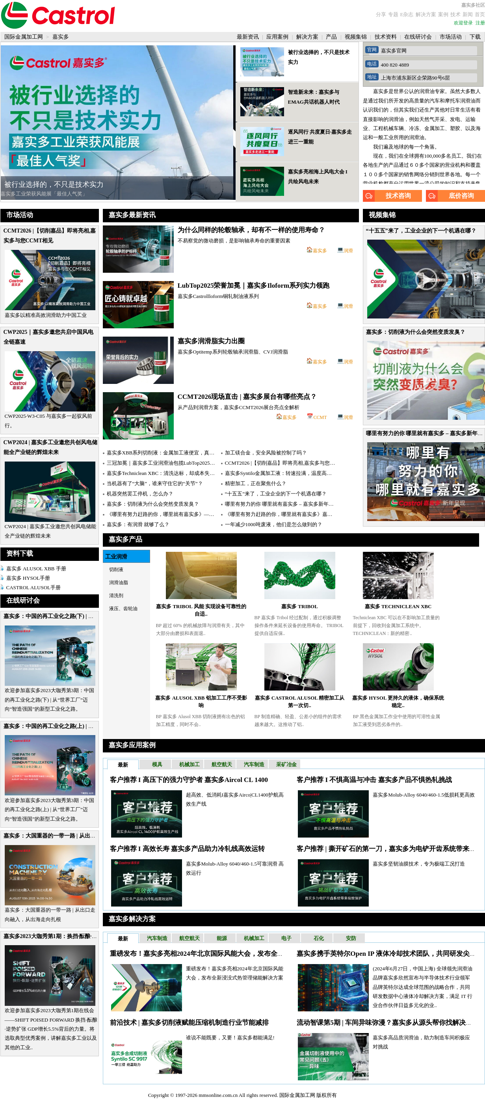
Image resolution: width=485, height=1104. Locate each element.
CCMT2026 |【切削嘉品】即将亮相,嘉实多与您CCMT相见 (290, 463)
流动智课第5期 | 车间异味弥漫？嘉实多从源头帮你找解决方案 (388, 1022)
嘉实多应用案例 (132, 745)
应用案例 (278, 37)
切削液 (116, 569)
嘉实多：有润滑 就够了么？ (138, 524)
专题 (393, 14)
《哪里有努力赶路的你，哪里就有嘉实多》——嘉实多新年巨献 (178, 514)
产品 (332, 37)
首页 (480, 14)
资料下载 (19, 553)
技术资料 (386, 37)
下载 (475, 37)
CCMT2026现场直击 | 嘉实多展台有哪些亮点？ (247, 396)
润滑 (348, 250)
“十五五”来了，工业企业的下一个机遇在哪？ (421, 231)
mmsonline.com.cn (218, 1095)
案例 (443, 14)
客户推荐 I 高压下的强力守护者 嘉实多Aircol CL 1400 (189, 780)
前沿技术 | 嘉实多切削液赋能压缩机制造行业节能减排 (189, 1022)
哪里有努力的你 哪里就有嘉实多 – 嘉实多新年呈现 (282, 504)
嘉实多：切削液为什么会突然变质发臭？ (415, 332)
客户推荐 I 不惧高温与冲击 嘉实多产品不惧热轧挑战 (374, 780)
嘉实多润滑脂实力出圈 (211, 341)
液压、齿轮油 (123, 608)
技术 (455, 14)
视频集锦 (356, 37)
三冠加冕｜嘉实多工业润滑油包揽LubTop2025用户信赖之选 (174, 463)
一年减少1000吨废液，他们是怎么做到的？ (273, 524)
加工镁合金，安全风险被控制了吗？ (266, 453)
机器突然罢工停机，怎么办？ (140, 494)
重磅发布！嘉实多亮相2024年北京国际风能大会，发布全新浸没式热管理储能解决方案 (237, 953)
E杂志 (407, 14)
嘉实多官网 (394, 51)
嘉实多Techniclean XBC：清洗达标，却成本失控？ (163, 473)
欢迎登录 (463, 23)
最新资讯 (248, 37)
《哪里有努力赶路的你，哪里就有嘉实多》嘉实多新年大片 (291, 514)
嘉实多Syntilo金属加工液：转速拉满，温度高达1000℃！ (288, 473)
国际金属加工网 (24, 37)
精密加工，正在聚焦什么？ (255, 483)
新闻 (468, 14)
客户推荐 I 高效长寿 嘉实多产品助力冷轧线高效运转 (187, 849)
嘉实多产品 (125, 539)
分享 (381, 14)
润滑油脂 (118, 582)
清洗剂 (116, 595)
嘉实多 (320, 250)
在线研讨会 (418, 37)
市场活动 (451, 37)
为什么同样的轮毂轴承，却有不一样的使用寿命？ (251, 230)
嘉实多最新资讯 (132, 215)
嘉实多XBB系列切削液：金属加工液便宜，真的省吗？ (168, 453)
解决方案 (426, 14)
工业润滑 (116, 557)
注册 (480, 23)
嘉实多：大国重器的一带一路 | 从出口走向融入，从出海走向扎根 (83, 836)
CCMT (320, 417)
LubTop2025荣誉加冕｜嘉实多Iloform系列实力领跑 (254, 285)
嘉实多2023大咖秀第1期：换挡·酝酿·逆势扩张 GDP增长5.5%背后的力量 (91, 936)
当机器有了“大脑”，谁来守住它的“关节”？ (155, 483)
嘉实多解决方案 (132, 919)
